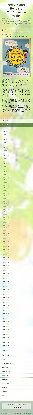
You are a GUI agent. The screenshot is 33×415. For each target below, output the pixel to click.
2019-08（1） (6, 326)
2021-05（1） (6, 286)
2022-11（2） (6, 238)
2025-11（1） (6, 142)
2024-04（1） (6, 193)
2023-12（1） (6, 203)
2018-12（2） (6, 347)
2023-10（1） (6, 209)
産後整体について (7, 371)
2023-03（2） (6, 227)
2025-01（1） (6, 169)
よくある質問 (5, 383)
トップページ (5, 120)
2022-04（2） (6, 257)
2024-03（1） (6, 195)
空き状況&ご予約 (7, 363)
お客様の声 (5, 379)
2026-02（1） (6, 134)
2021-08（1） (6, 278)
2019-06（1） (6, 331)
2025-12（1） (6, 139)
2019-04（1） (6, 337)
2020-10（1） (6, 305)
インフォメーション (7, 124)
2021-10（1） (6, 273)
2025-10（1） (6, 145)
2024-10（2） (6, 177)
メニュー (4, 359)
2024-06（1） (6, 187)
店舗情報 (4, 391)
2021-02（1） (6, 294)
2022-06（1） (6, 251)
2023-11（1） (6, 206)
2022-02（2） (6, 262)
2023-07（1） (6, 217)
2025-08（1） (6, 150)
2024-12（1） (6, 171)
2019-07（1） (6, 329)
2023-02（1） (6, 230)
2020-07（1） (6, 310)
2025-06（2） (6, 155)
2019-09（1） (6, 323)
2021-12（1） (6, 267)
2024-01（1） (6, 201)
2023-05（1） (6, 222)
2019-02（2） (6, 342)
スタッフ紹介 (5, 375)
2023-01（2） (6, 233)
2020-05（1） (6, 313)
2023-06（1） (6, 219)
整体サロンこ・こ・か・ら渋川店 (13, 413)
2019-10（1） (6, 321)
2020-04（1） (6, 315)
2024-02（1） (6, 198)
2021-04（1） (6, 289)
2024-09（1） (6, 179)
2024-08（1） (6, 182)
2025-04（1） (6, 161)
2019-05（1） (6, 334)
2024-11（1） (6, 174)
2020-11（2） (6, 302)
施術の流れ (5, 367)
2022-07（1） (6, 249)
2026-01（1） (6, 137)
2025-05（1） (6, 158)
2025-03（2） (6, 163)
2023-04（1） (6, 225)
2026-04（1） (6, 129)
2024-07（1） (6, 185)
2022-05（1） (6, 254)
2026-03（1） (6, 131)
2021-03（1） (6, 291)
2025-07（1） (6, 153)
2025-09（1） (6, 147)
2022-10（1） (6, 241)
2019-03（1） (6, 339)
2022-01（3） (6, 265)
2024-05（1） (6, 190)
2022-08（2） (6, 246)
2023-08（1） (6, 214)
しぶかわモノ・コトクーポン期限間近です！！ (16, 36)
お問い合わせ (5, 395)
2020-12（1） (6, 299)
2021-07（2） (6, 281)
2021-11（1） (6, 270)
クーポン (4, 387)
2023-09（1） (6, 211)
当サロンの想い (6, 355)
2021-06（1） (6, 283)
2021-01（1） (6, 297)
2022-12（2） (6, 235)
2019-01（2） (6, 345)
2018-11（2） (6, 350)
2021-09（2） (6, 275)
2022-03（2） (6, 259)
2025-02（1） (6, 166)
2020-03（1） (6, 318)
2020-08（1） (6, 307)
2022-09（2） (6, 243)
